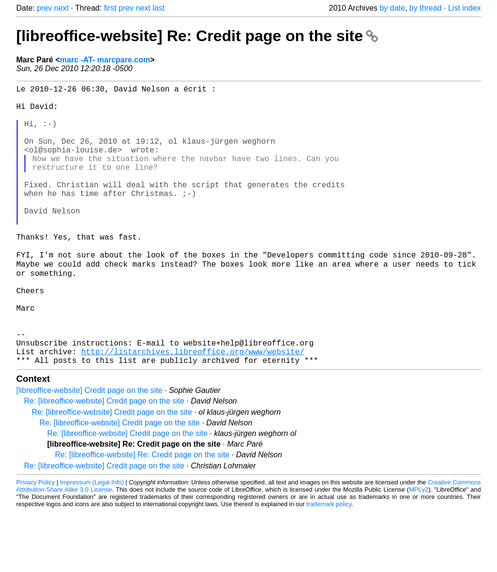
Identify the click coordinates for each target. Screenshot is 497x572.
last (158, 8)
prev (44, 8)
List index (464, 8)
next (61, 8)
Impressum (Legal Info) (92, 542)
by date (392, 8)
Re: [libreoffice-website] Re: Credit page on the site (142, 515)
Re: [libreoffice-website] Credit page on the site (104, 461)
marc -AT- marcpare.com (105, 60)
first (110, 8)
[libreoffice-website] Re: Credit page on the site (197, 36)
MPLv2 (418, 550)
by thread (425, 8)
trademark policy (328, 564)
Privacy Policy (35, 542)
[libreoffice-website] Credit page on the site (89, 451)
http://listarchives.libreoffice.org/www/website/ (192, 410)
